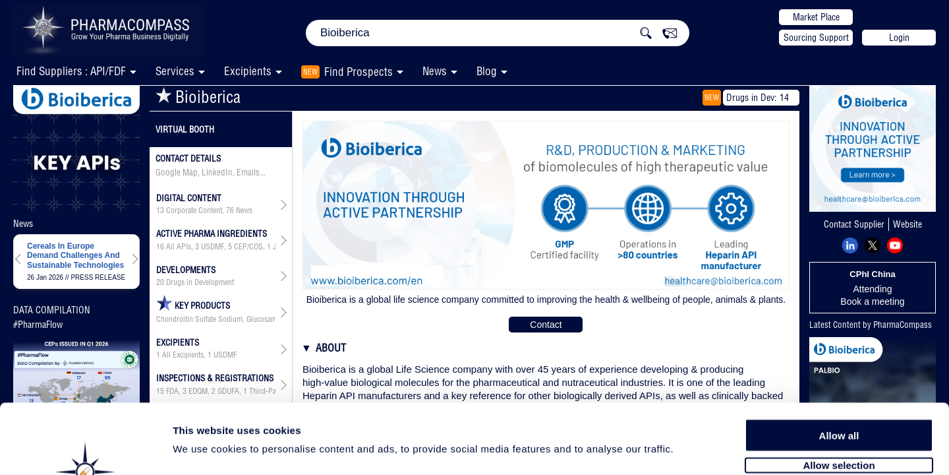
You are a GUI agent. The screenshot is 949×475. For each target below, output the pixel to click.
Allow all (839, 364)
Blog (486, 71)
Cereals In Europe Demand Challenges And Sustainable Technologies (75, 255)
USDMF (212, 246)
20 (160, 282)
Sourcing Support (816, 38)
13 (160, 210)
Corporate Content (194, 210)
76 (230, 210)
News (434, 71)
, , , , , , (215, 246)
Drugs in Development (200, 282)
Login (899, 38)
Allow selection (839, 394)
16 (160, 246)
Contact (545, 324)
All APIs (178, 246)
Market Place (816, 17)
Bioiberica (198, 96)
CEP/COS (248, 246)
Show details (691, 449)
